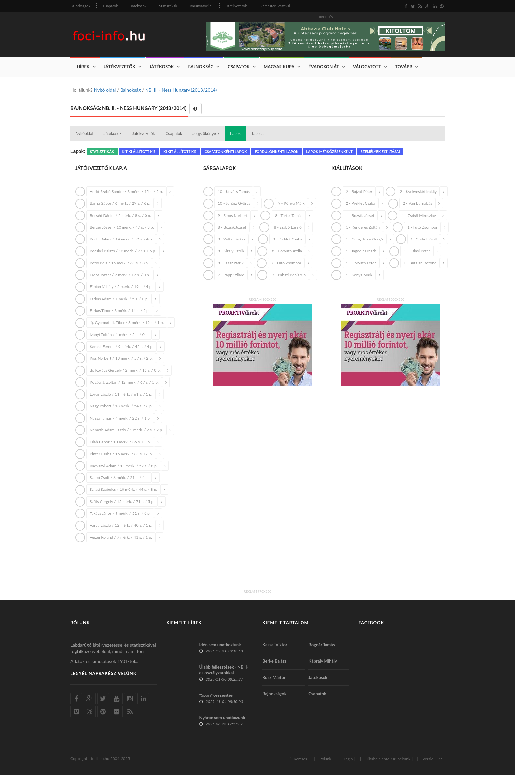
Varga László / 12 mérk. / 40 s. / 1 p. (121, 525)
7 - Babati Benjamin (289, 274)
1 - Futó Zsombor (422, 227)
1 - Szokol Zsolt (424, 239)
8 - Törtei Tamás (288, 215)
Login (348, 758)
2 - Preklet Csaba (360, 203)
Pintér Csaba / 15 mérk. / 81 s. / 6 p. (121, 453)
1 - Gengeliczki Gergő (364, 239)
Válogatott (367, 66)
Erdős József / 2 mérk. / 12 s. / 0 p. (120, 274)
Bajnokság (200, 66)
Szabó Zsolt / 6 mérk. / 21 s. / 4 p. (119, 477)
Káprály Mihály (322, 661)
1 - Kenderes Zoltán (363, 227)
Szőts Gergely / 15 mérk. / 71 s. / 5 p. (122, 501)
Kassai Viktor (274, 644)
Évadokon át (323, 66)
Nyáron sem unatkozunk (222, 717)
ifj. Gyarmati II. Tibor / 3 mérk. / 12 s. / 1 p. (127, 322)
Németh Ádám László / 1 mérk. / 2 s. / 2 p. (126, 429)
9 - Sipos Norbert (233, 215)
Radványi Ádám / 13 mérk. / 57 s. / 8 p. (124, 465)
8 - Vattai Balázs (231, 239)
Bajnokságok (80, 6)
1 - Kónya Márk (359, 274)
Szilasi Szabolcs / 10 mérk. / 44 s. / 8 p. (123, 489)
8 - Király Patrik (231, 250)
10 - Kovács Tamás (234, 191)
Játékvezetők (236, 6)
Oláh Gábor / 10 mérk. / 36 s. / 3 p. (120, 441)
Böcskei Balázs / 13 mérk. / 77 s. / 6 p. (123, 250)
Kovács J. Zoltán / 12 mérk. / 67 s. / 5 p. (124, 382)
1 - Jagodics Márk (361, 250)
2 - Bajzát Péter (359, 191)
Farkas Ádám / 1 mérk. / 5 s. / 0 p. (119, 298)
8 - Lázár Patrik (231, 263)
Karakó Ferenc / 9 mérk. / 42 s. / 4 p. (121, 346)
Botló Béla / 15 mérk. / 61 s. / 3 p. (119, 263)
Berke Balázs (274, 661)
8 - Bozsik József (232, 227)
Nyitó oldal (105, 90)
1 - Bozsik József (360, 215)
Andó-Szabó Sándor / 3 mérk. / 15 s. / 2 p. (126, 191)
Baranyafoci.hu (201, 6)
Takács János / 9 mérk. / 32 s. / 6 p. (120, 513)
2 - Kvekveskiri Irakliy (418, 191)
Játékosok (138, 6)
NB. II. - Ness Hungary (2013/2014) (181, 90)
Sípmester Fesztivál (275, 6)
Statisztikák (168, 6)
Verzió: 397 (432, 758)
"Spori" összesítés (216, 695)
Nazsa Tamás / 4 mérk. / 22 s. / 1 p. (120, 418)
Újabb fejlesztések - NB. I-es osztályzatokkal (224, 669)
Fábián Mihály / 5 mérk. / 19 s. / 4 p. (121, 286)
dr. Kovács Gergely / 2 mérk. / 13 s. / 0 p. (125, 370)
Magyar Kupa (279, 66)
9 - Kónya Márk (291, 203)
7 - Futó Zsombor (286, 263)
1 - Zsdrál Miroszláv (419, 215)
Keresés (300, 758)
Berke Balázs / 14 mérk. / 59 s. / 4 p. (121, 239)
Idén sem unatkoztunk (220, 644)
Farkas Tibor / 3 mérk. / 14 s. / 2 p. (120, 310)
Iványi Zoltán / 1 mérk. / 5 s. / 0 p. (119, 334)
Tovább (403, 66)
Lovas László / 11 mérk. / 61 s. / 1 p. (121, 394)
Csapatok (110, 6)
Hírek (83, 66)
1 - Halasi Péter (417, 250)
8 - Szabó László (288, 227)
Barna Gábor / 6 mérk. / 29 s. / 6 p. (120, 203)
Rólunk (325, 758)
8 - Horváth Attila (287, 250)
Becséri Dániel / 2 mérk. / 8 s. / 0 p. (120, 215)
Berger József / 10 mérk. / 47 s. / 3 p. (122, 227)
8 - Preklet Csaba (287, 239)
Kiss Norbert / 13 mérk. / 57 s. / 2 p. (121, 358)
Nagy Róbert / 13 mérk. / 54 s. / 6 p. (121, 405)
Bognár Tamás (321, 644)
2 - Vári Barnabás (417, 203)
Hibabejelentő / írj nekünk (387, 758)
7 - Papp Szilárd (231, 274)
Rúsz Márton (274, 677)
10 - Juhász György (234, 203)
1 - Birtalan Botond (420, 263)
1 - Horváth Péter (361, 263)
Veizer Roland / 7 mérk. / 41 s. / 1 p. (121, 537)
